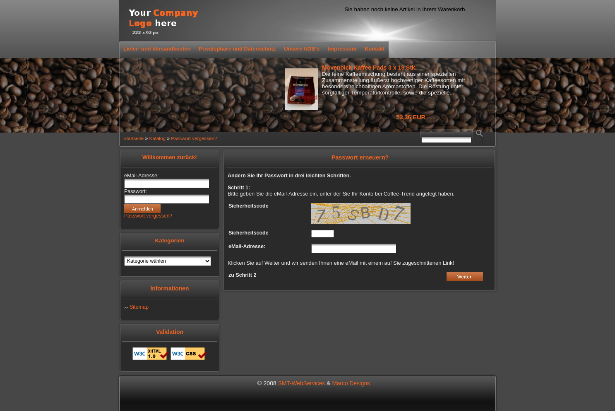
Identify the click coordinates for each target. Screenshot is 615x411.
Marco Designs (351, 383)
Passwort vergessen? (194, 138)
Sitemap (139, 307)
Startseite (133, 138)
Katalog (157, 138)
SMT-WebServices (301, 383)
